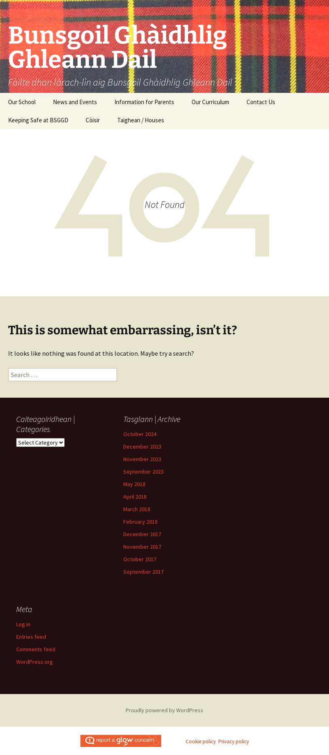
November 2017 (142, 546)
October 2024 (139, 434)
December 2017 (142, 534)
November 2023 (142, 459)
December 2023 (142, 446)
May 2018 (134, 484)
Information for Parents (144, 102)
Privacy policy (233, 741)
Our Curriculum (210, 102)
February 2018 (140, 521)
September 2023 (143, 471)
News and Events (75, 102)
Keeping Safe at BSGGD (38, 120)
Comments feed (35, 649)
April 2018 (135, 496)
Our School (22, 102)
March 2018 (136, 509)
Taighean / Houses (140, 120)
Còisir (93, 120)
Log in (23, 624)
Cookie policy (201, 741)
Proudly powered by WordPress (164, 710)
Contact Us (261, 102)
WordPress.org (34, 661)
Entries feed (31, 636)
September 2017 (143, 571)
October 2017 (139, 559)
